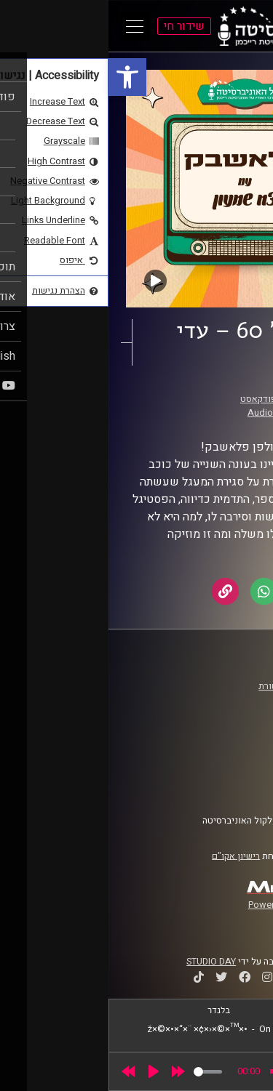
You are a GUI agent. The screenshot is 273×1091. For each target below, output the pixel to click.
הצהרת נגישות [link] (221, 771)
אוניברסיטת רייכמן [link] (212, 699)
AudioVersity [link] (166, 412)
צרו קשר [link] (232, 785)
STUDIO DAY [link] (102, 961)
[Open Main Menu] (26, 26)
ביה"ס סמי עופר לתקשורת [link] (199, 686)
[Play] (45, 1071)
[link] (19, 77)
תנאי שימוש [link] (225, 758)
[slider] (99, 1072)
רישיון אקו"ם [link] (127, 855)
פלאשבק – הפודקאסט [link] (174, 399)
